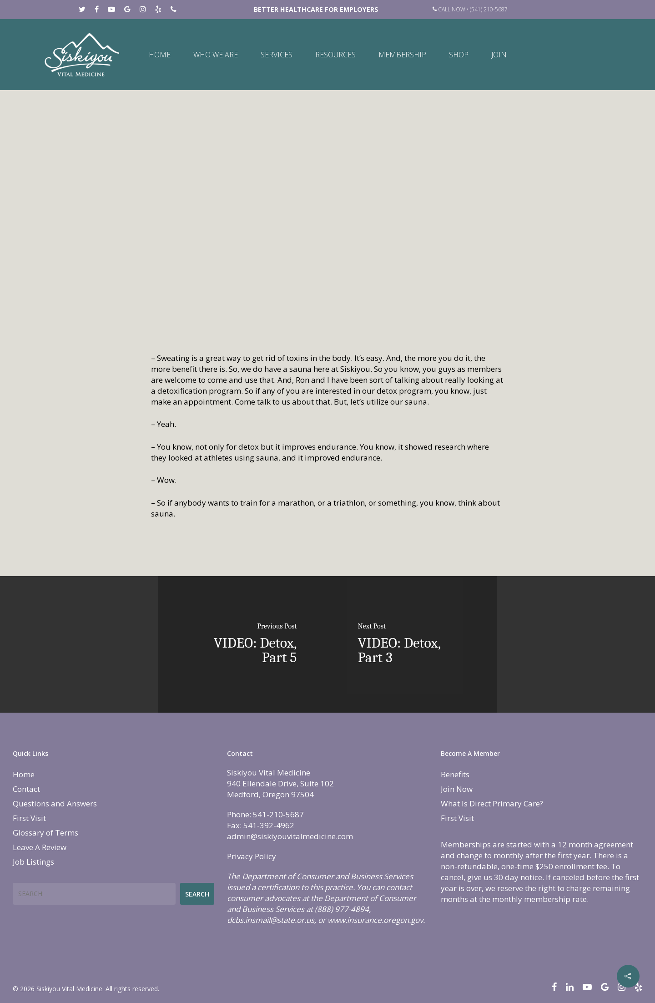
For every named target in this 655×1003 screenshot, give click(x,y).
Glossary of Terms (45, 832)
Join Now (457, 789)
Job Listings (33, 861)
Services (276, 54)
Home (160, 54)
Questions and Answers (55, 803)
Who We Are (215, 54)
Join (499, 54)
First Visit (29, 818)
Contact (26, 789)
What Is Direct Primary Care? (492, 803)
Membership (402, 54)
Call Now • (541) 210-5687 (470, 9)
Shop (459, 54)
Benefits (455, 774)
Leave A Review (39, 847)
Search (197, 894)
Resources (335, 54)
